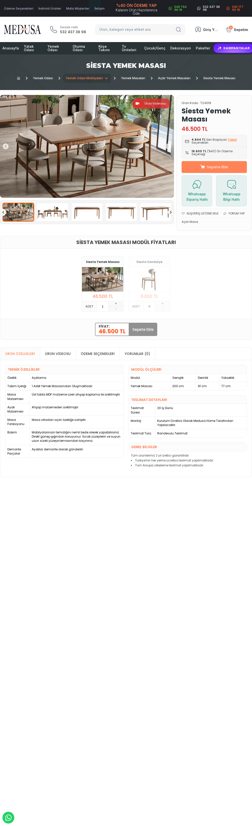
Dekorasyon (180, 48)
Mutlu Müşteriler (78, 8)
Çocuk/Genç (154, 48)
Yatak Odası (29, 48)
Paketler (203, 48)
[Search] (179, 29)
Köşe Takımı (104, 48)
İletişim (99, 8)
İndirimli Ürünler (49, 8)
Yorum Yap (234, 213)
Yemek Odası (53, 48)
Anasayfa (10, 48)
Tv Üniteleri (129, 48)
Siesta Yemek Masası (103, 262)
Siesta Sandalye (149, 262)
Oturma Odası (79, 48)
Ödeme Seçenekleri (18, 8)
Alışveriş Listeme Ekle (200, 213)
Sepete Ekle (214, 166)
